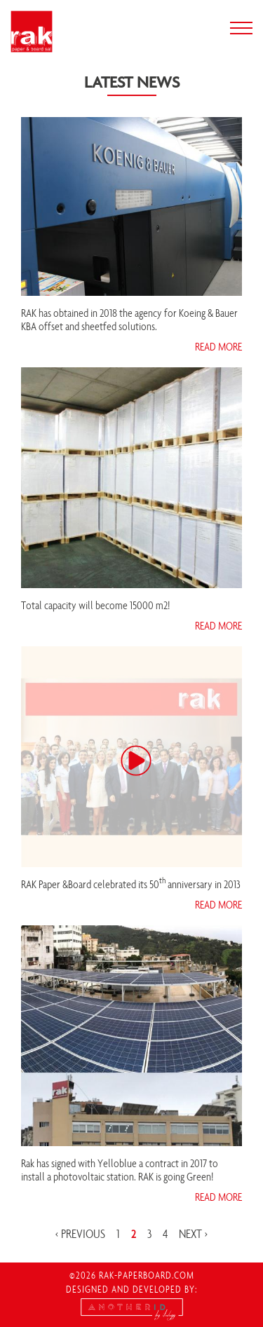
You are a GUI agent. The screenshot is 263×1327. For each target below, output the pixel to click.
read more (218, 346)
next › (193, 1233)
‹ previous (80, 1233)
